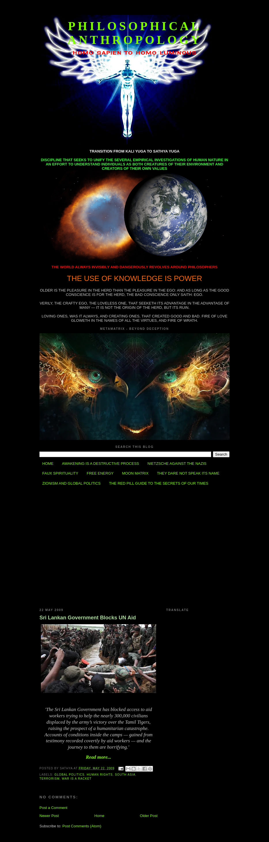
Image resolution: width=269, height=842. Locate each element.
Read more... (98, 757)
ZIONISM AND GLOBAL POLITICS (71, 483)
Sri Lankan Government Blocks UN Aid (87, 618)
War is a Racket (77, 778)
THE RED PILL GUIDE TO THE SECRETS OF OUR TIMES (159, 483)
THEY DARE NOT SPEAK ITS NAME (188, 473)
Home (99, 816)
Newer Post (49, 816)
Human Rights (100, 774)
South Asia (125, 774)
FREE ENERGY (100, 473)
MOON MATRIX (135, 473)
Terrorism (49, 778)
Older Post (149, 816)
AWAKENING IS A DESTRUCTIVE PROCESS (100, 463)
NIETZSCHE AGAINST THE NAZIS (177, 463)
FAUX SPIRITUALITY (60, 473)
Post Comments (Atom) (81, 826)
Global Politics (69, 774)
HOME (48, 463)
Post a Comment (53, 808)
